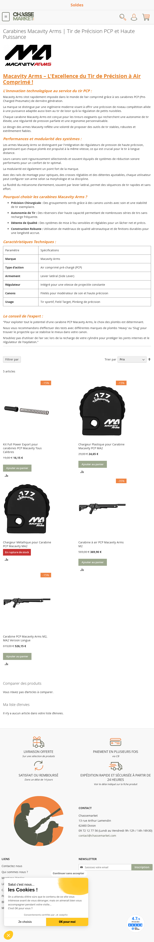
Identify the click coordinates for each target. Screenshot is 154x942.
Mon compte (134, 17)
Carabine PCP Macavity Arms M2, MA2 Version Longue (25, 638)
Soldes (77, 5)
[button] (8, 935)
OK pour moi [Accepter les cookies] (67, 922)
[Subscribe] (142, 867)
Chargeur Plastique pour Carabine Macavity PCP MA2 (101, 446)
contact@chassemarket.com (97, 835)
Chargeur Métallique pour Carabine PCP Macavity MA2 (27, 544)
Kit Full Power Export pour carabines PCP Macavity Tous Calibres (22, 448)
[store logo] (24, 17)
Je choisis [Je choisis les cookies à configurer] (25, 922)
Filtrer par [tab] (12, 359)
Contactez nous (12, 866)
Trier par (110, 359)
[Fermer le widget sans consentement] (69, 873)
